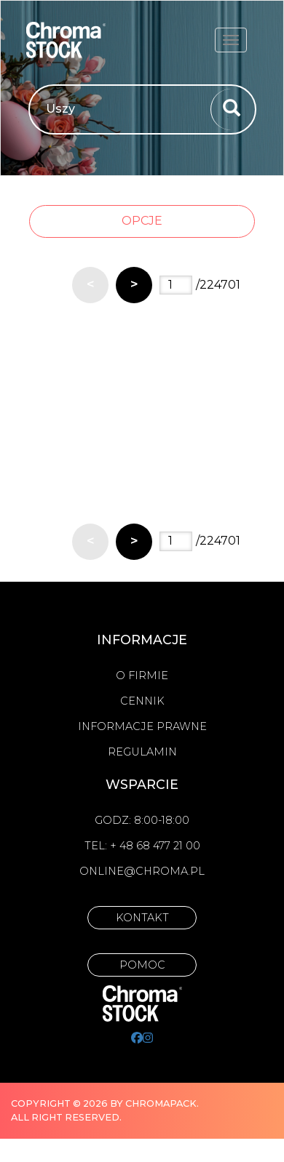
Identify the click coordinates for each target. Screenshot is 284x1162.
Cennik (142, 701)
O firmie (142, 675)
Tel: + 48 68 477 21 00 (142, 845)
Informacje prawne (142, 726)
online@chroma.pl (142, 871)
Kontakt (142, 917)
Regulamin (142, 751)
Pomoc (142, 964)
